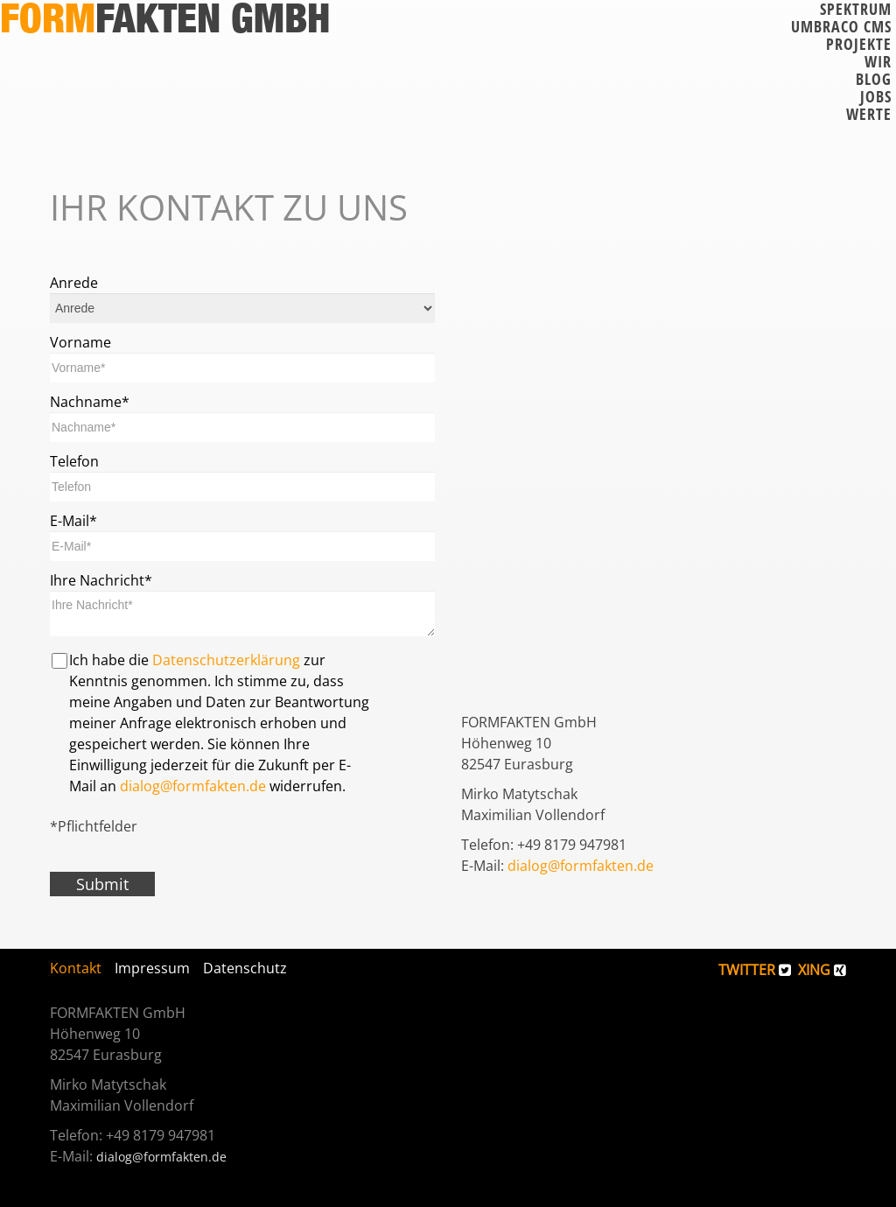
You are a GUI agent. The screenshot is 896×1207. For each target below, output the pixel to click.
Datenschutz (245, 968)
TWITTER (754, 969)
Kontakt (76, 968)
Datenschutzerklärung (226, 660)
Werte (869, 114)
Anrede (74, 283)
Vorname (80, 342)
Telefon (74, 461)
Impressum (152, 968)
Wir (878, 61)
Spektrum (856, 9)
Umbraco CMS (841, 26)
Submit (102, 884)
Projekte (859, 44)
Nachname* (90, 402)
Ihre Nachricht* (101, 580)
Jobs (876, 96)
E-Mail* (73, 521)
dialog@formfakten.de (193, 786)
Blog (874, 79)
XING (822, 969)
